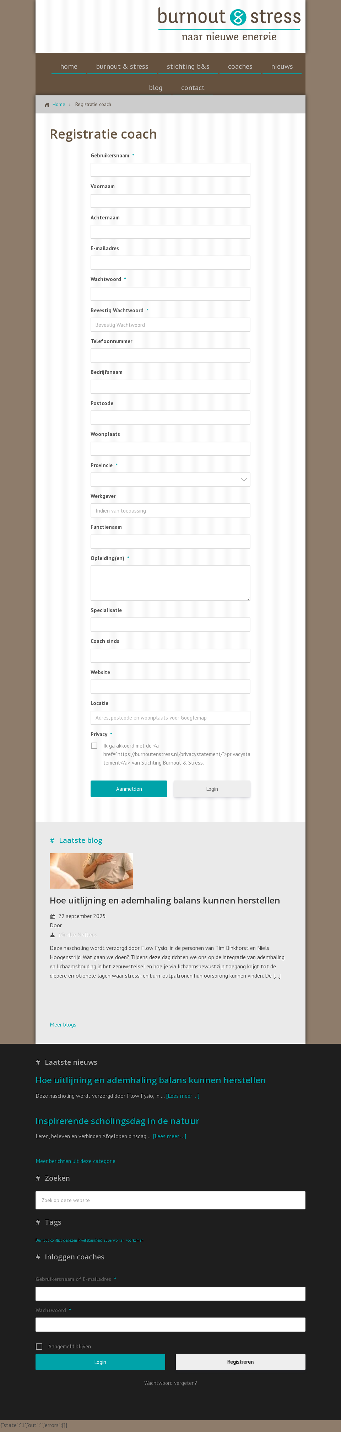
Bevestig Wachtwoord (119, 312)
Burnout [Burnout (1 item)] (42, 1242)
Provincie (104, 467)
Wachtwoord (108, 281)
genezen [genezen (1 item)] (70, 1242)
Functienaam (106, 529)
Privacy (101, 736)
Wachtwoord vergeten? (170, 1385)
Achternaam (105, 220)
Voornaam (103, 188)
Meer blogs (63, 1026)
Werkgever (103, 498)
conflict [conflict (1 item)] (56, 1242)
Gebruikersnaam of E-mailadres (76, 1281)
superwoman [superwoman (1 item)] (114, 1242)
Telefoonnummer (111, 343)
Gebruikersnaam (112, 158)
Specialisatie (106, 612)
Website (100, 674)
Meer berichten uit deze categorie (75, 1163)
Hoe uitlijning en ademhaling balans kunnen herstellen (165, 902)
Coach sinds (105, 643)
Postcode (102, 405)
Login (212, 791)
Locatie (99, 705)
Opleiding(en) (110, 560)
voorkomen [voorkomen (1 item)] (135, 1242)
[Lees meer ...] (182, 1097)
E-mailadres (105, 250)
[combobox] (170, 482)
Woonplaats (105, 436)
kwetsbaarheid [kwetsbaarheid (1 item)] (90, 1242)
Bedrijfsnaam (107, 374)
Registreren (241, 1364)
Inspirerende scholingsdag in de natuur (117, 1123)
